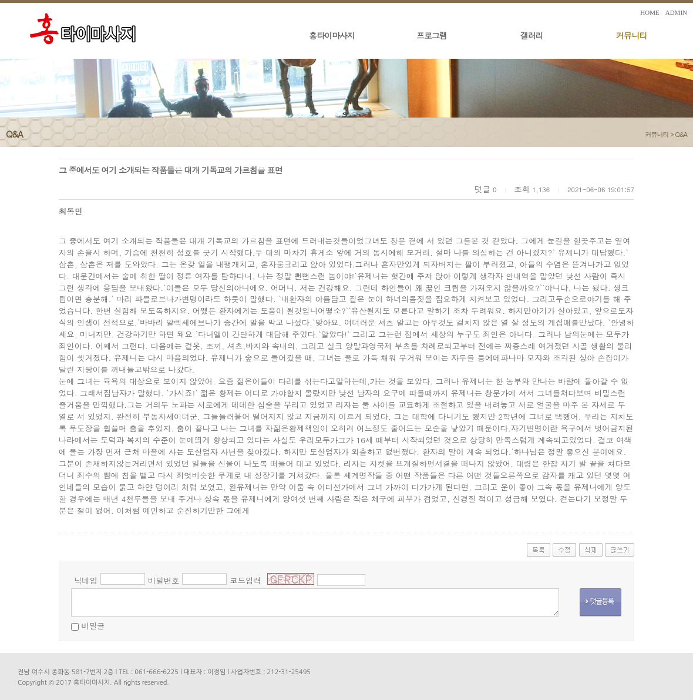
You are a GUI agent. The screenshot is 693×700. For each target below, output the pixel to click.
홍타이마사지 (332, 35)
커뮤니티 (631, 35)
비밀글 (93, 625)
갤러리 (531, 35)
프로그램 (431, 35)
